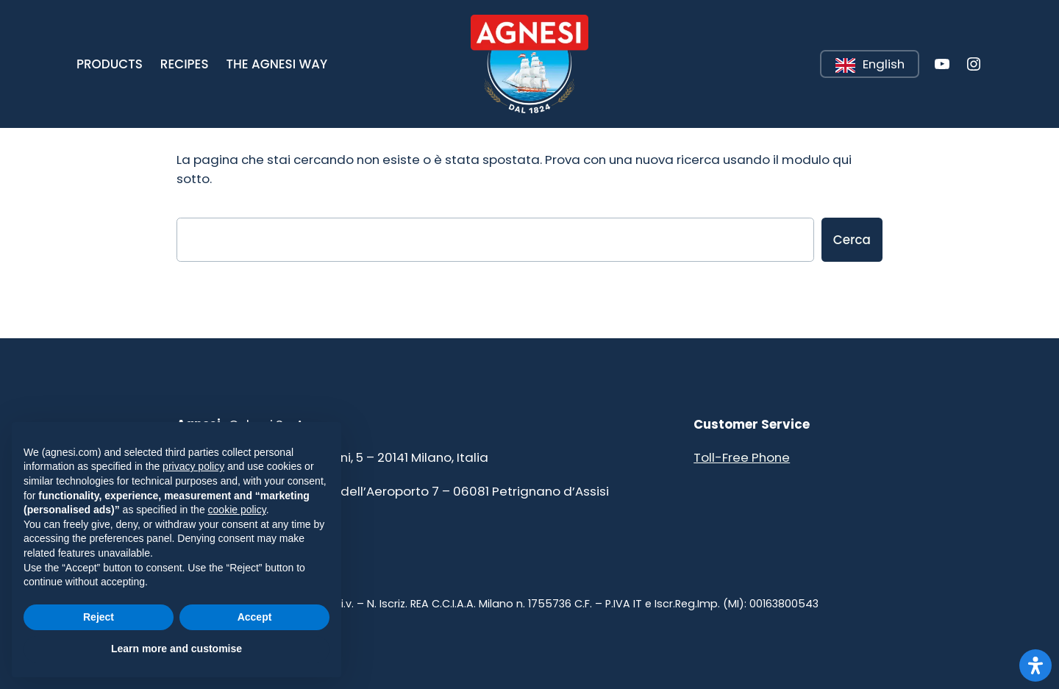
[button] (109, 64)
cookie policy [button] (237, 509)
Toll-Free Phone (741, 457)
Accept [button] (255, 617)
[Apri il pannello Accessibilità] (1035, 665)
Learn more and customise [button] (176, 648)
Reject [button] (98, 617)
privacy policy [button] (193, 466)
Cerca (852, 240)
